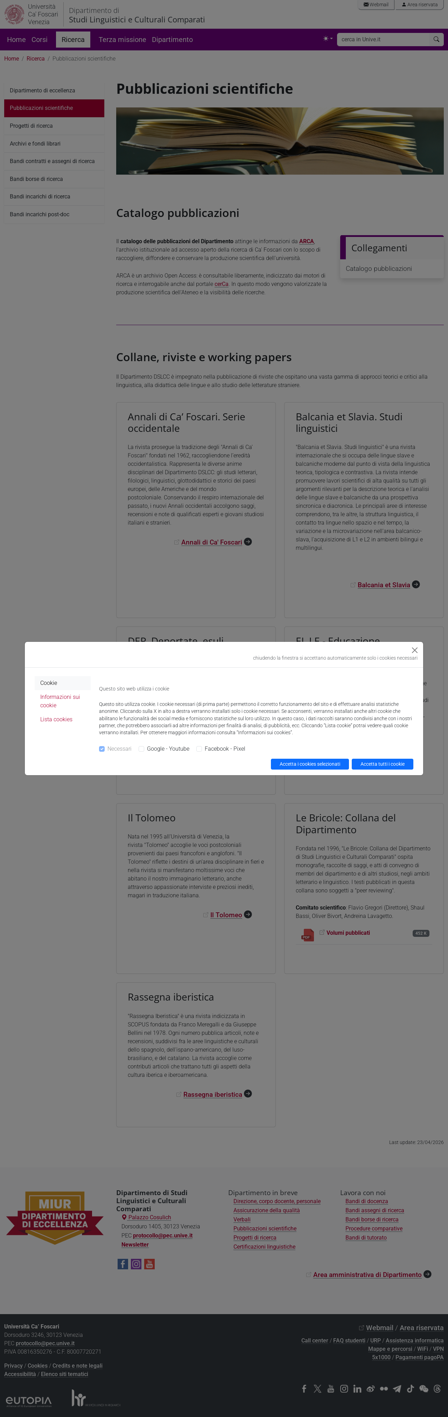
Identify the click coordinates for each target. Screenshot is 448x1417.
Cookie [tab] (48, 683)
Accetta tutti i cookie (382, 764)
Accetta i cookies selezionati (310, 764)
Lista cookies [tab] (56, 719)
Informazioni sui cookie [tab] (60, 701)
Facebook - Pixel (225, 748)
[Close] (414, 650)
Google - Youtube (168, 748)
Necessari (119, 748)
